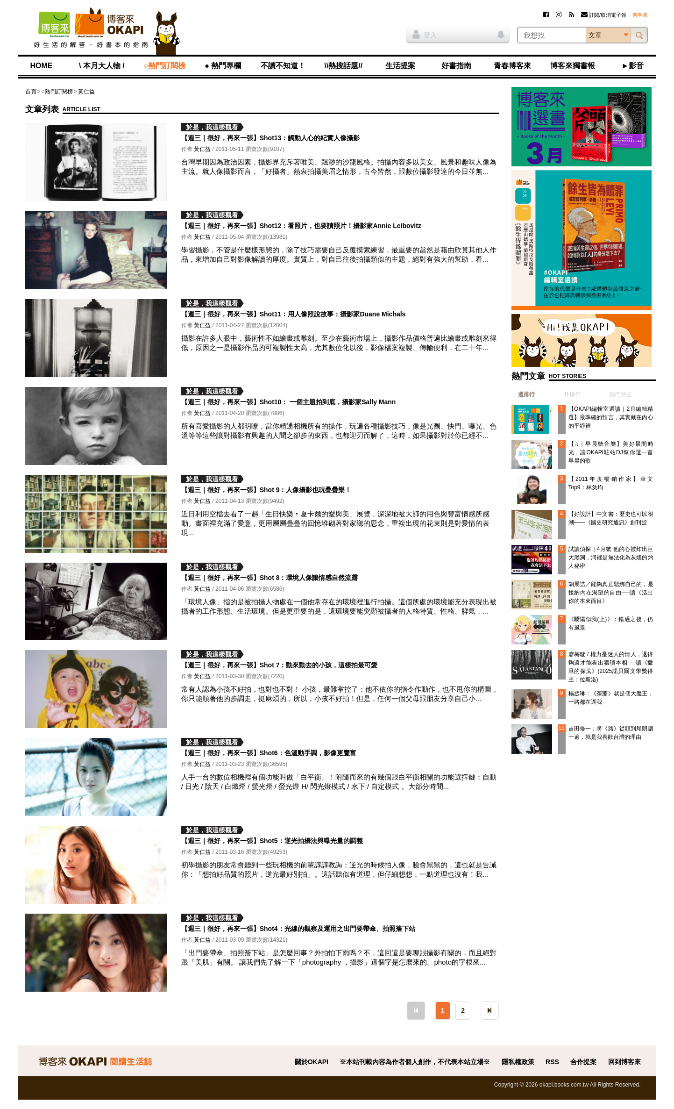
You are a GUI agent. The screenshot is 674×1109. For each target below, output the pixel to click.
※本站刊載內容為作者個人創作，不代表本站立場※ (415, 1062)
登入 (424, 34)
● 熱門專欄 (223, 66)
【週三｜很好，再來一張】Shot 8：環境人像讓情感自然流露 (269, 577)
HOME (41, 66)
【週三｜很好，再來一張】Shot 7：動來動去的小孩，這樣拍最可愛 (279, 665)
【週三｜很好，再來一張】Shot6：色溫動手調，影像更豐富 (268, 753)
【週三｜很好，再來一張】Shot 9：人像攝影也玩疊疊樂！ (266, 490)
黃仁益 (86, 91)
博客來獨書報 (572, 66)
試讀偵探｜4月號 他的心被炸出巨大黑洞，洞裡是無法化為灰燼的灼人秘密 (610, 557)
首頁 (30, 91)
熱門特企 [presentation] (621, 394)
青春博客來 (512, 66)
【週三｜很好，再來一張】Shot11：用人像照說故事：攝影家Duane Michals (293, 314)
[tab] (523, 394)
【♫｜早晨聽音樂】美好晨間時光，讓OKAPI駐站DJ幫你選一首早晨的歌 (610, 452)
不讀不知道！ (283, 66)
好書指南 (456, 66)
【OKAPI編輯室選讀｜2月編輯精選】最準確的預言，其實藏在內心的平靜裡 (610, 417)
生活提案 (400, 66)
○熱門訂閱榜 (164, 66)
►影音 (633, 66)
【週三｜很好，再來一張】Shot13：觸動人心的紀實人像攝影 (270, 138)
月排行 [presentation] (572, 394)
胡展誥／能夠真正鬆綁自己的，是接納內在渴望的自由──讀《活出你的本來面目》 (610, 592)
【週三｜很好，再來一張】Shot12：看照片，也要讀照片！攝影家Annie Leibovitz (301, 225)
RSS (552, 1062)
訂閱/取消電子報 (603, 15)
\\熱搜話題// (343, 66)
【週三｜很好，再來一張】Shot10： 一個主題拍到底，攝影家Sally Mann (288, 402)
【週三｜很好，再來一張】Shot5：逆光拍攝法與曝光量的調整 (272, 840)
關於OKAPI (311, 1062)
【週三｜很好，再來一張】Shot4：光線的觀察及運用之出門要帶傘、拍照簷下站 (298, 928)
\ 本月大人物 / (102, 66)
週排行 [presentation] (526, 394)
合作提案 (583, 1062)
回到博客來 (624, 1062)
